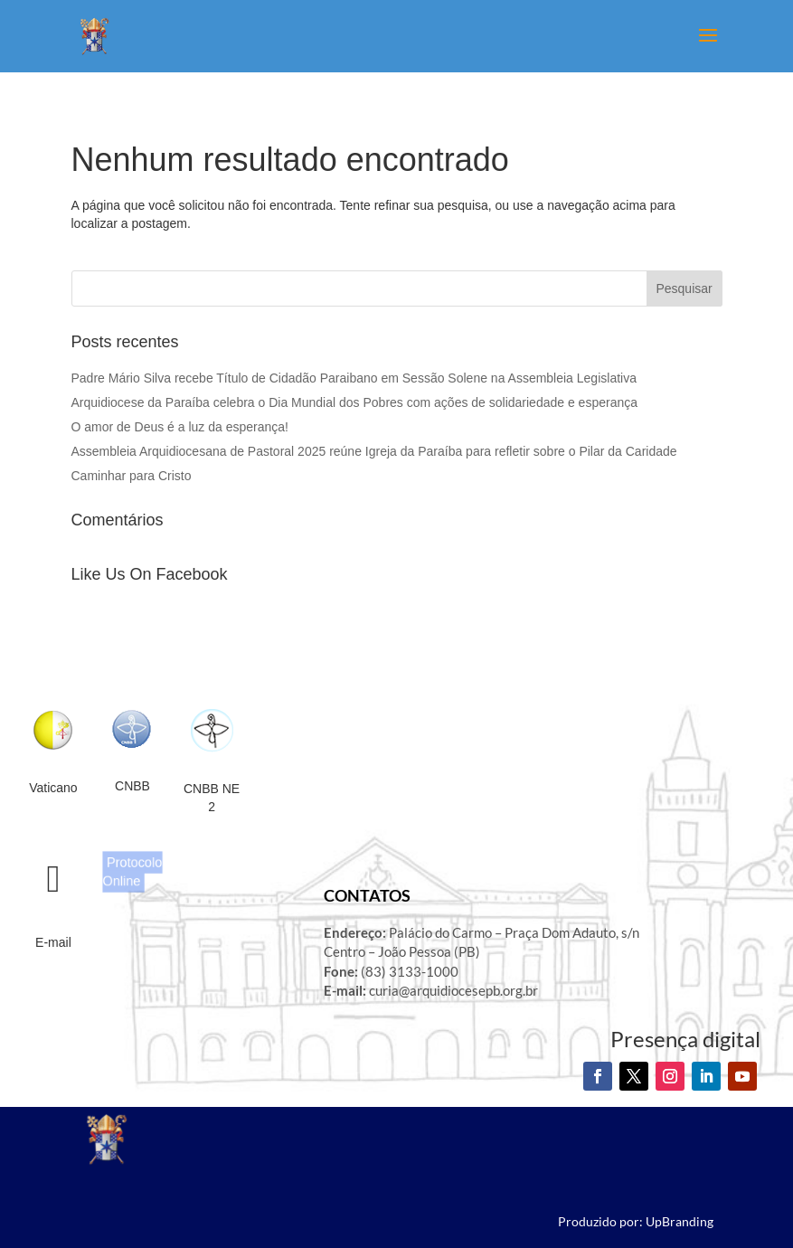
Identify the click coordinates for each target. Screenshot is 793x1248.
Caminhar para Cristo (131, 475)
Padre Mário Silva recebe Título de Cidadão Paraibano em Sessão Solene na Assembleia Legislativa (354, 378)
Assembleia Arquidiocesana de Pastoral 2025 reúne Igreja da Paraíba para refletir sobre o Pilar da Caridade (374, 451)
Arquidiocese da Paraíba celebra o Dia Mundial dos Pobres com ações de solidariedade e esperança (354, 402)
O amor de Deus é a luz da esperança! (179, 427)
